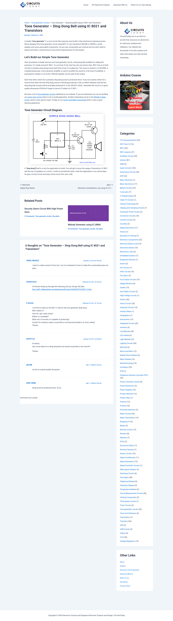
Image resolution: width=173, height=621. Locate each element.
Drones (123, 232)
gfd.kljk (29, 365)
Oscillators (124, 367)
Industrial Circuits (127, 307)
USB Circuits (125, 529)
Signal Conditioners (127, 457)
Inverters (123, 327)
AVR (121, 176)
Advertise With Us (120, 5)
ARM (122, 164)
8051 (122, 148)
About (122, 562)
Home (86, 5)
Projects (123, 402)
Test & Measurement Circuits (131, 493)
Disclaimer (124, 582)
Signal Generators (127, 461)
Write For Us (125, 578)
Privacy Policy (125, 586)
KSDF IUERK (31, 383)
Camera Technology (128, 204)
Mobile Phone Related (128, 355)
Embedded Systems (128, 256)
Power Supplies (126, 390)
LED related (124, 335)
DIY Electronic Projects (101, 5)
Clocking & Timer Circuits (130, 212)
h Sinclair (30, 303)
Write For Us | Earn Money (141, 5)
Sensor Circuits (126, 453)
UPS (121, 525)
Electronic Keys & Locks (129, 244)
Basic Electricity (126, 180)
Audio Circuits (125, 168)
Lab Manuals (125, 331)
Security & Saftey (126, 446)
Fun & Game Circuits (128, 280)
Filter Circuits (125, 272)
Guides (122, 287)
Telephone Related (127, 481)
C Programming (126, 196)
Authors (123, 566)
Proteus (123, 406)
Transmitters (125, 517)
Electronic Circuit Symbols (130, 570)
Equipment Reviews (127, 260)
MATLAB (123, 347)
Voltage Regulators (127, 541)
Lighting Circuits (126, 343)
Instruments (125, 319)
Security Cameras (127, 449)
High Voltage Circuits (128, 295)
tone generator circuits (46, 94)
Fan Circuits (124, 268)
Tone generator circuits (44, 216)
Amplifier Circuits (127, 156)
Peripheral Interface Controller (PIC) (134, 375)
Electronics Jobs (126, 252)
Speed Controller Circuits (130, 465)
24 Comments (73, 229)
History (123, 299)
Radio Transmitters (127, 418)
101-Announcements (128, 140)
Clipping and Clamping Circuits (132, 208)
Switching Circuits (127, 473)
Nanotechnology (126, 363)
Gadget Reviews (126, 284)
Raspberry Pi (125, 422)
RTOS (122, 442)
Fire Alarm (124, 276)
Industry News (125, 311)
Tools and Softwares (128, 513)
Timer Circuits (125, 505)
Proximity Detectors (128, 410)
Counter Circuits (126, 220)
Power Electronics (127, 386)
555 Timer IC (125, 144)
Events (122, 264)
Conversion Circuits (127, 216)
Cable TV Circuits (127, 200)
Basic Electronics (127, 184)
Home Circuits (125, 303)
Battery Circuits (126, 188)
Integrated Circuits (127, 323)
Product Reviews (126, 394)
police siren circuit (34, 97)
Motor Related (125, 359)
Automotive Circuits (128, 172)
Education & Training (128, 236)
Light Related (125, 339)
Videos (122, 533)
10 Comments (29, 216)
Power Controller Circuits (130, 382)
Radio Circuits (125, 414)
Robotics (123, 438)
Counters (123, 224)
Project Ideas (125, 398)
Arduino (123, 160)
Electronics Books (127, 248)
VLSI (122, 537)
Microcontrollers (126, 351)
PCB (121, 371)
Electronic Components (129, 240)
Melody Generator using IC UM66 (84, 224)
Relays (122, 426)
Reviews (123, 434)
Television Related (127, 485)
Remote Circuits (126, 430)
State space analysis (128, 469)
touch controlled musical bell (74, 100)
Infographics (125, 315)
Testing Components (128, 497)
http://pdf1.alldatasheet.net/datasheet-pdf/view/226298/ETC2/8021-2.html (62, 289)
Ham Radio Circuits (127, 291)
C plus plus (124, 192)
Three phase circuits (128, 501)
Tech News (124, 477)
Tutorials (123, 521)
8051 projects (125, 152)
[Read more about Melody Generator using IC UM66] (88, 213)
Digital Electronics (127, 228)
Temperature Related (128, 489)
